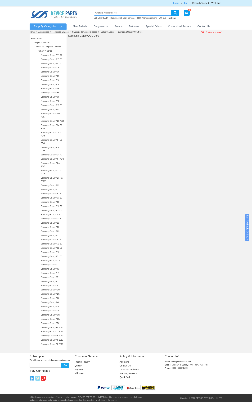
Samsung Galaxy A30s (50, 315)
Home (32, 32)
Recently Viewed (200, 3)
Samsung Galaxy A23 (50, 185)
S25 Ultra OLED (101, 18)
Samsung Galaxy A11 (50, 281)
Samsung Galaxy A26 (50, 68)
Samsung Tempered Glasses (84, 32)
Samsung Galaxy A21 (50, 265)
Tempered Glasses (61, 32)
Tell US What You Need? (211, 32)
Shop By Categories (45, 26)
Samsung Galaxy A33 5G (52, 198)
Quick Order (126, 377)
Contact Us (203, 26)
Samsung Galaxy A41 (50, 273)
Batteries (134, 26)
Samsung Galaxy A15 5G (52, 105)
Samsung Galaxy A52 (50, 227)
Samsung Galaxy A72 (50, 235)
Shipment (79, 373)
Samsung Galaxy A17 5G (52, 59)
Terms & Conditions (129, 369)
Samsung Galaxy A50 (50, 323)
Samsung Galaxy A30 (50, 311)
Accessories (43, 32)
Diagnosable (101, 26)
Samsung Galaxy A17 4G (52, 55)
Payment (79, 369)
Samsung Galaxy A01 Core (130, 32)
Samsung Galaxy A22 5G (52, 219)
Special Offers (154, 26)
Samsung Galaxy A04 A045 (52, 159)
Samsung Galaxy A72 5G (52, 244)
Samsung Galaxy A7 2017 (52, 331)
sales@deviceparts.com (181, 362)
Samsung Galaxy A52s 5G (52, 210)
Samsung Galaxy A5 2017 (52, 336)
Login (176, 3)
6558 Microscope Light (147, 18)
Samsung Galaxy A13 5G (52, 206)
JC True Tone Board (167, 18)
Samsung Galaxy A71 (50, 277)
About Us (124, 362)
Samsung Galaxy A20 (50, 306)
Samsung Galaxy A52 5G (52, 240)
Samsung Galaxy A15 (50, 101)
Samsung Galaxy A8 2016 (52, 344)
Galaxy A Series (107, 32)
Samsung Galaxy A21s (50, 260)
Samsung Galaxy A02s (50, 231)
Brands (118, 26)
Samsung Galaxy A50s (50, 319)
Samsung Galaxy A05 (50, 109)
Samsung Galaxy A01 (50, 269)
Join (186, 3)
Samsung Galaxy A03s (50, 214)
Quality (78, 365)
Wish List (216, 3)
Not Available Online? (247, 227)
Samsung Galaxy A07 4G (52, 63)
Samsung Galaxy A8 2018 (52, 340)
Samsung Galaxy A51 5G (52, 256)
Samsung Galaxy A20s (50, 290)
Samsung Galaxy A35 (50, 97)
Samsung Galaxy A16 (50, 80)
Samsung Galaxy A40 (50, 302)
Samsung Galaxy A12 (50, 252)
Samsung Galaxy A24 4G (52, 155)
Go (65, 365)
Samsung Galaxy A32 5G (52, 248)
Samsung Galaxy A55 (50, 93)
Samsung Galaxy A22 (50, 223)
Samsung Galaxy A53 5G (52, 194)
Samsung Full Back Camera (122, 18)
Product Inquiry (82, 362)
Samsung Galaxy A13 (50, 189)
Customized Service (179, 26)
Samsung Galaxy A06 (50, 88)
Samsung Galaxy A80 (50, 298)
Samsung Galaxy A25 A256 (52, 121)
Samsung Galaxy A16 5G (52, 84)
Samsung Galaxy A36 (50, 72)
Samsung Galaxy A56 (50, 76)
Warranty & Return (129, 373)
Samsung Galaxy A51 (50, 286)
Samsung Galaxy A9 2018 (52, 327)
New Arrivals (80, 26)
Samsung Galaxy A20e (50, 294)
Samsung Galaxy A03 (50, 202)
